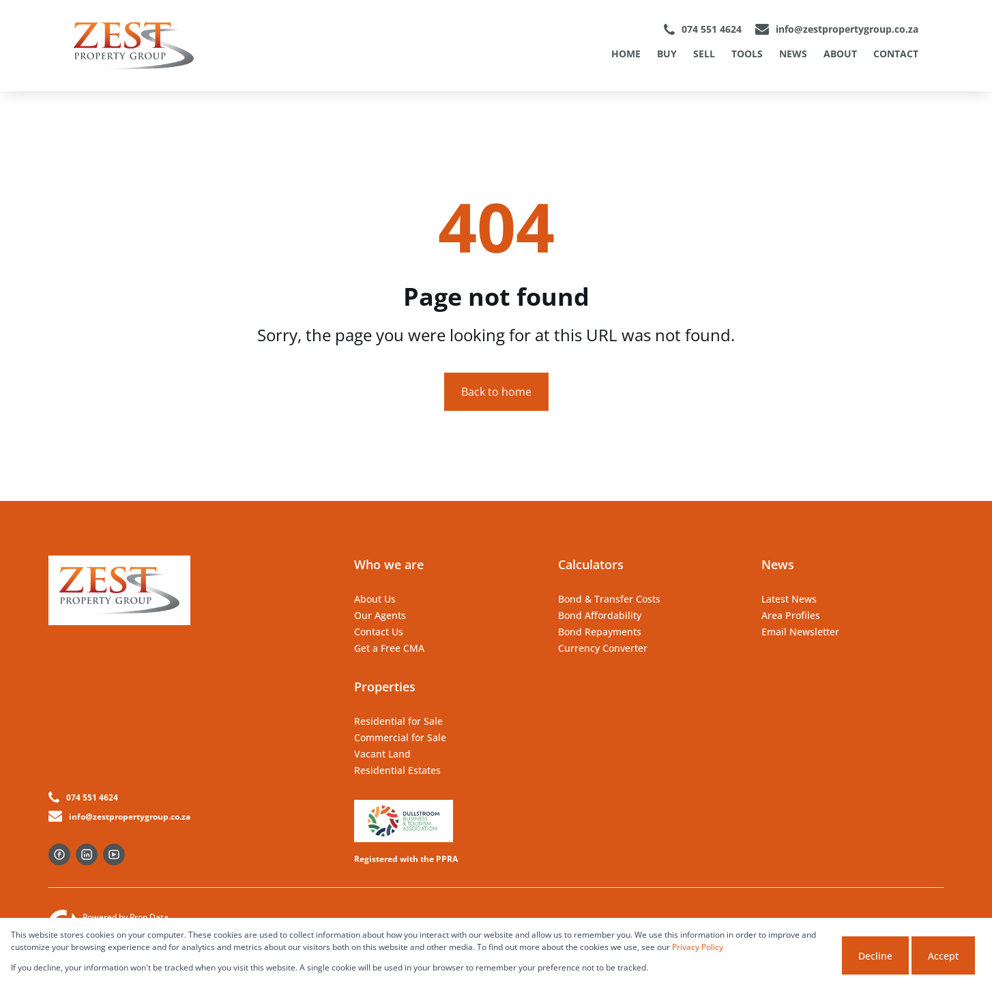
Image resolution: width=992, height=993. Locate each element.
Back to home (496, 391)
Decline (875, 955)
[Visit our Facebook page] (59, 854)
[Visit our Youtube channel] (114, 854)
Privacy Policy (697, 947)
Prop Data (149, 917)
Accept (943, 955)
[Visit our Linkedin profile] (87, 854)
